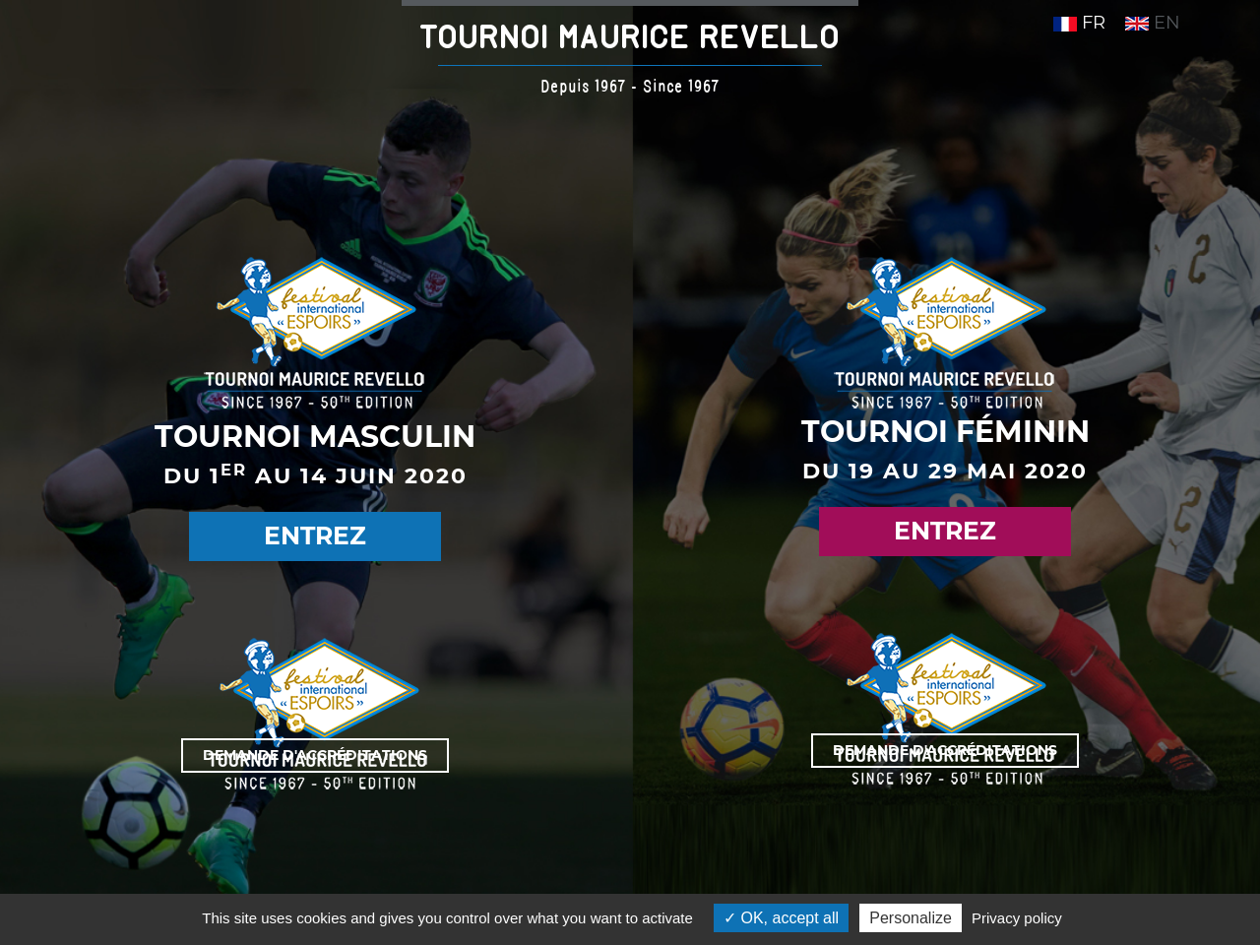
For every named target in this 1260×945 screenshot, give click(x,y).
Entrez (315, 535)
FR (1079, 22)
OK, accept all (781, 918)
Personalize (910, 918)
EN (1152, 22)
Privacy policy (1017, 918)
